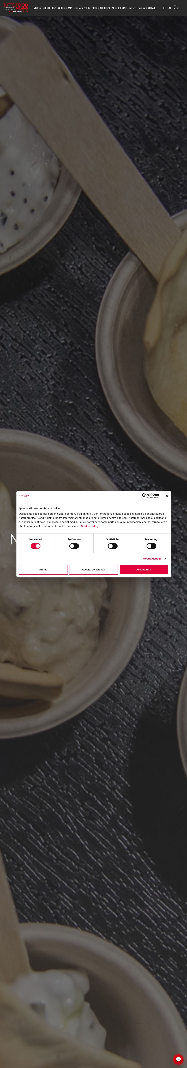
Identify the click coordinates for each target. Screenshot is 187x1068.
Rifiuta (43, 569)
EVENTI (132, 8)
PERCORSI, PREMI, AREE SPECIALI (109, 8)
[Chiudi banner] (167, 496)
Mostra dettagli (152, 558)
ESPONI (47, 8)
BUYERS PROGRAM (62, 8)
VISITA (37, 8)
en (169, 8)
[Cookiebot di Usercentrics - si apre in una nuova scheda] (144, 495)
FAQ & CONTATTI (147, 8)
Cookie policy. (90, 526)
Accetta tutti (143, 569)
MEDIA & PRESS (82, 8)
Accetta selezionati (93, 569)
